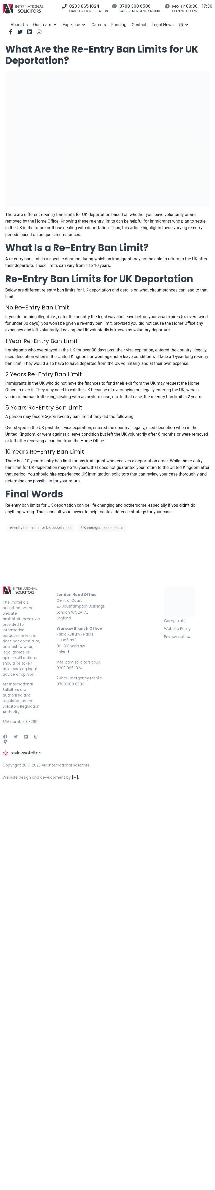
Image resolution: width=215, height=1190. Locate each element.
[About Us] (19, 24)
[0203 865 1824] (64, 6)
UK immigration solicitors (102, 527)
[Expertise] (74, 24)
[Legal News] (162, 24)
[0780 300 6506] (114, 6)
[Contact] (139, 24)
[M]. (75, 777)
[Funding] (119, 24)
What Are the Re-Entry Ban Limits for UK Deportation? (101, 55)
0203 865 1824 (84, 6)
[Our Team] (45, 24)
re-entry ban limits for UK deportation (40, 527)
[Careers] (99, 24)
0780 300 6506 (135, 6)
